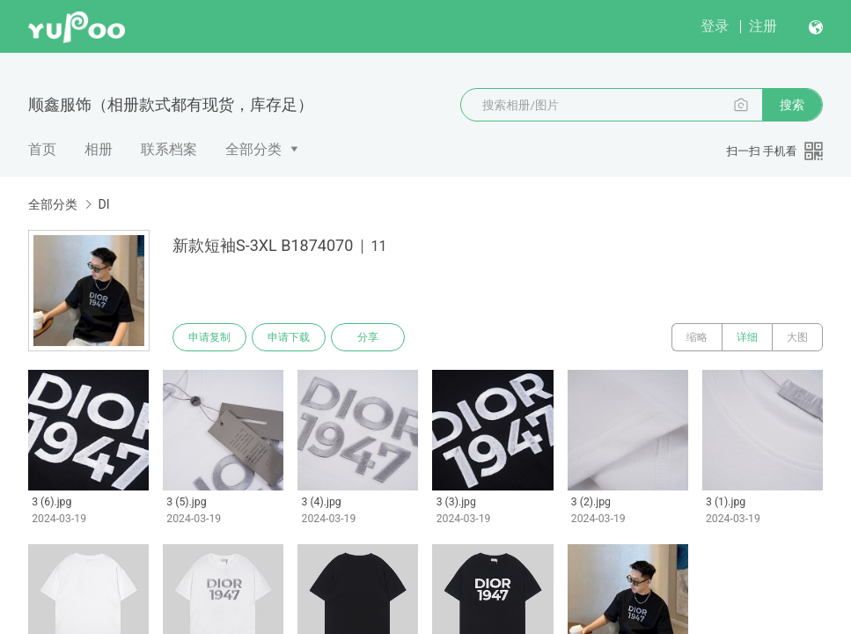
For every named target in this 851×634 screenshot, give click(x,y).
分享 (367, 337)
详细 (747, 337)
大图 (797, 337)
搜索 (792, 105)
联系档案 (169, 149)
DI (103, 204)
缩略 (697, 337)
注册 (763, 26)
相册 (98, 149)
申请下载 (289, 337)
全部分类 (253, 149)
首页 (42, 149)
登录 (715, 26)
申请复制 (209, 337)
